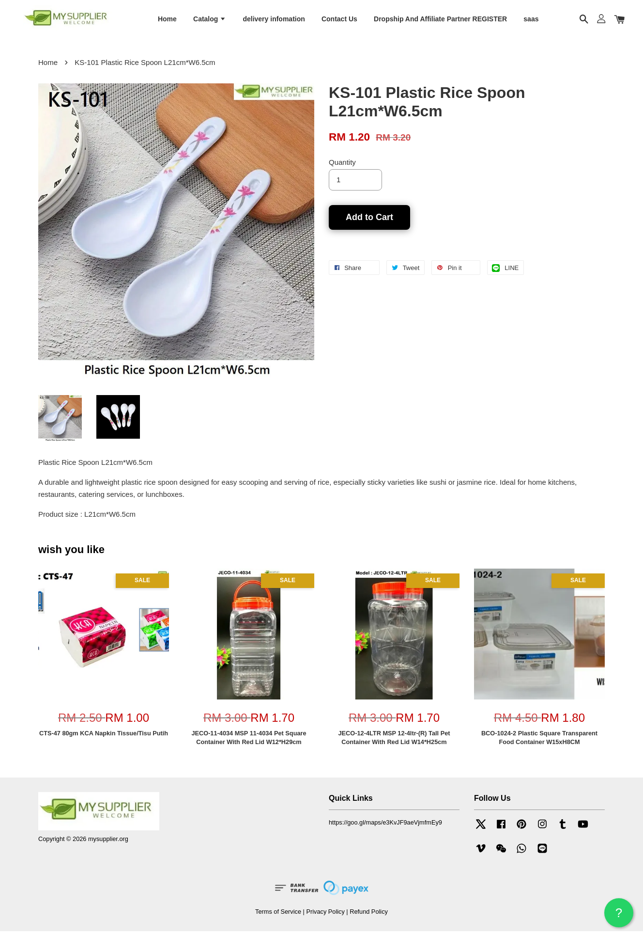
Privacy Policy (325, 917)
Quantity (342, 168)
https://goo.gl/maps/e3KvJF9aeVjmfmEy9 (385, 828)
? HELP (618, 916)
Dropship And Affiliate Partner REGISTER (440, 21)
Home (167, 21)
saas (530, 21)
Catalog (209, 21)
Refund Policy (369, 917)
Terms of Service (278, 917)
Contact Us (339, 21)
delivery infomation (274, 21)
